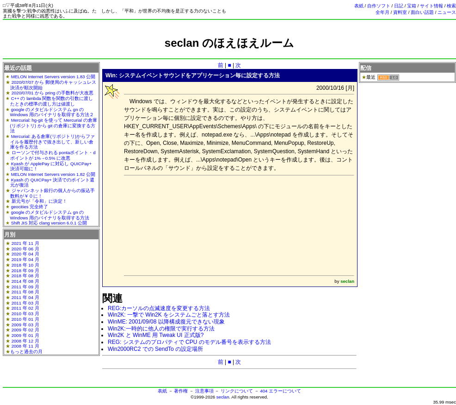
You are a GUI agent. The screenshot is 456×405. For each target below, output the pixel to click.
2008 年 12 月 (25, 340)
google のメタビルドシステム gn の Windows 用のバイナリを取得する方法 (50, 215)
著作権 (181, 390)
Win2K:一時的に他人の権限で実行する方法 (161, 328)
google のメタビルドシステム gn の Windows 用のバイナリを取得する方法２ (52, 112)
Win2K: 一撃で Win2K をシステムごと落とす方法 (169, 315)
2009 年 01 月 (25, 335)
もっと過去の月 (26, 351)
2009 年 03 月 (25, 324)
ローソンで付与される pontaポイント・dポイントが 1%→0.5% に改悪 (53, 155)
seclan (222, 396)
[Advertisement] (186, 224)
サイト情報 (431, 5)
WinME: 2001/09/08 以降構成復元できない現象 (166, 321)
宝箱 (411, 5)
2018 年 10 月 (25, 265)
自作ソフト (378, 5)
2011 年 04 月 (25, 297)
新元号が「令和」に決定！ (39, 201)
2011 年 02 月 (25, 308)
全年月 (382, 12)
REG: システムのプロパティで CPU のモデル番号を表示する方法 (189, 342)
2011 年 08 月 (25, 291)
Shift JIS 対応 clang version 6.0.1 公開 (49, 222)
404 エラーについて (280, 390)
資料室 (400, 12)
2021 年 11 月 (25, 243)
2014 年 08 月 (25, 281)
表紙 (359, 5)
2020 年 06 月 (25, 248)
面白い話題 (422, 12)
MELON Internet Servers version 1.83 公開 (53, 76)
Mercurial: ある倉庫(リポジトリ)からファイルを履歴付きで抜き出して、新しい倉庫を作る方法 (52, 142)
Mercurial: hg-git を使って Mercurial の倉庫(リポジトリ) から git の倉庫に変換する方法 (53, 125)
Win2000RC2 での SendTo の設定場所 (155, 349)
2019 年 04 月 (25, 259)
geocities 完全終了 (30, 206)
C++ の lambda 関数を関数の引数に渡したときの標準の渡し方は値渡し (51, 101)
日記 (398, 5)
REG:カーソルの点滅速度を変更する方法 (159, 308)
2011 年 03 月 (25, 302)
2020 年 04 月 (25, 253)
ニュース (447, 12)
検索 (451, 5)
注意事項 (204, 390)
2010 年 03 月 (25, 313)
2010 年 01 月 (25, 319)
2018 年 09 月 (25, 270)
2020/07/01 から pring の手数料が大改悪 (52, 92)
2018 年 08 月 (25, 275)
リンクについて (237, 390)
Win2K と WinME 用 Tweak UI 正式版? (155, 335)
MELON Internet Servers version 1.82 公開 (53, 174)
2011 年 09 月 (25, 286)
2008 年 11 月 (25, 346)
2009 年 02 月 (25, 329)
